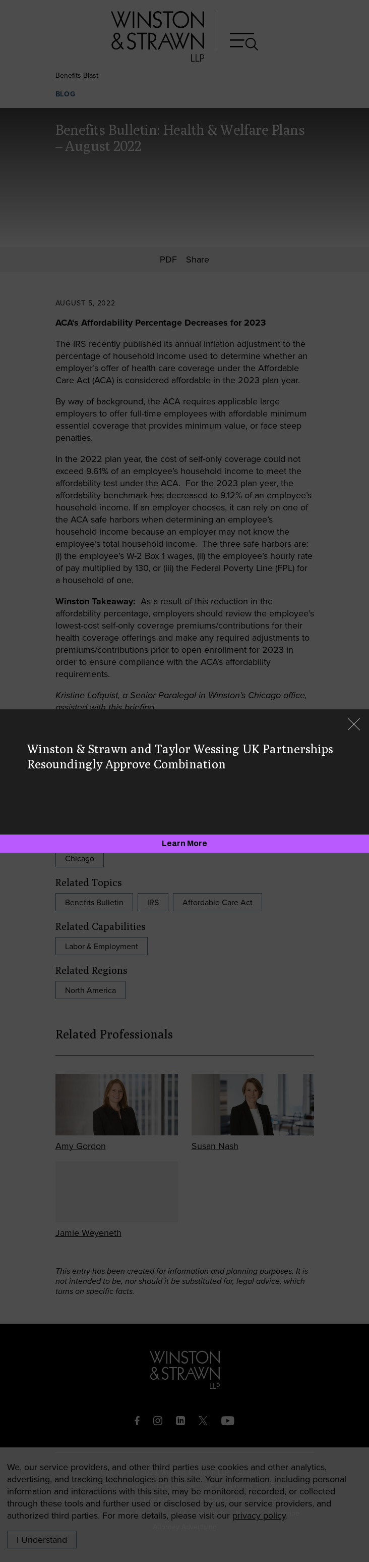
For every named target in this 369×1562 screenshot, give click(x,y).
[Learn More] (184, 844)
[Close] (354, 725)
